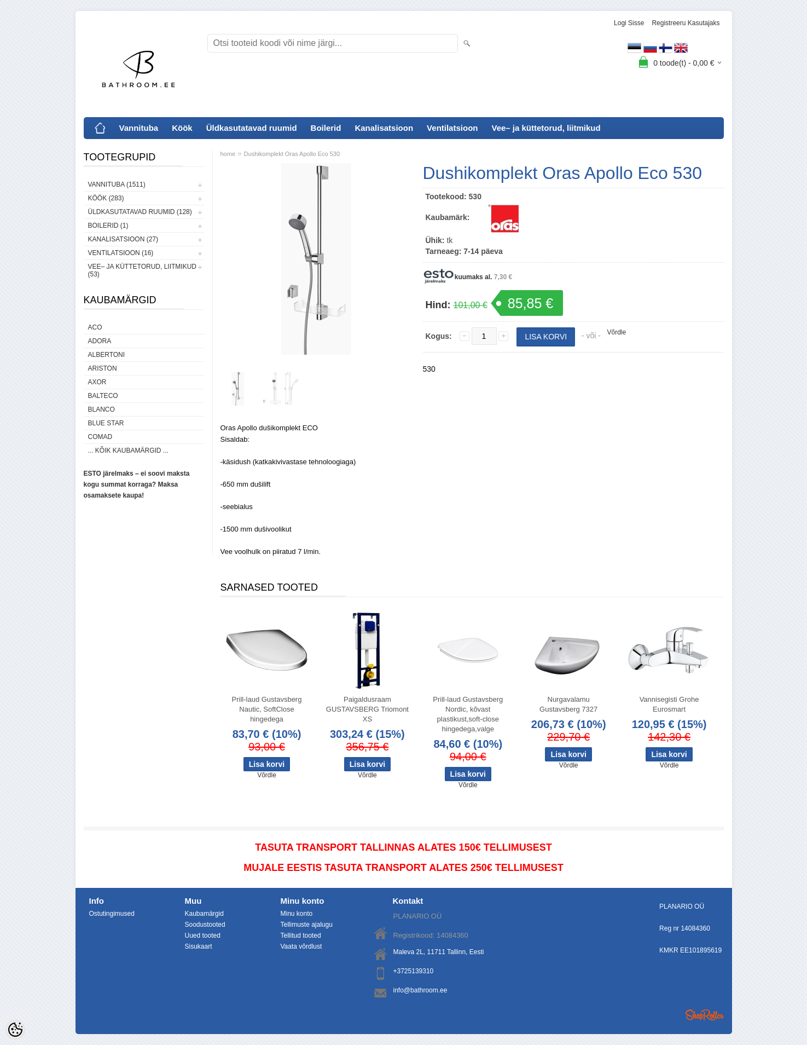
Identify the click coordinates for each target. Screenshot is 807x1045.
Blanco (101, 409)
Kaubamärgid (204, 913)
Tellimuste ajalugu (307, 924)
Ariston (102, 368)
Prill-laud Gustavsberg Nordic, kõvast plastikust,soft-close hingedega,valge (468, 714)
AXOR (97, 382)
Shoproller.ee (705, 1014)
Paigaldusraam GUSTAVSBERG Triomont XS (367, 709)
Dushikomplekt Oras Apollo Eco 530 (292, 154)
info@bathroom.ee (420, 990)
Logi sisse (629, 23)
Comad (100, 437)
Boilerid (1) (108, 225)
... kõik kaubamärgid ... (128, 450)
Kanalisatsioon (384, 127)
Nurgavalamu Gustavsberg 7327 (568, 704)
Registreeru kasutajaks (685, 23)
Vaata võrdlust (301, 946)
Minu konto (297, 913)
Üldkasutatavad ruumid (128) (140, 212)
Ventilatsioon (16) (121, 253)
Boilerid (326, 127)
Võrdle (616, 332)
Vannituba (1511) (117, 184)
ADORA (100, 341)
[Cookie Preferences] (15, 1030)
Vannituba (139, 127)
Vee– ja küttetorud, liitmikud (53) (142, 270)
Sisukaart (198, 946)
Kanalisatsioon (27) (123, 239)
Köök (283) (106, 198)
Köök (182, 127)
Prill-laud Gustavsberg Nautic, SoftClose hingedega (267, 709)
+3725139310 (413, 971)
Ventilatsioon (452, 127)
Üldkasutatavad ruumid (251, 127)
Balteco (103, 396)
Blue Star (106, 423)
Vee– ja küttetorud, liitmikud (545, 127)
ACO (95, 327)
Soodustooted (205, 924)
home (228, 154)
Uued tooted (202, 935)
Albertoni (106, 355)
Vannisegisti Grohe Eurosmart (669, 704)
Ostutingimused (112, 913)
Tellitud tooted (301, 935)
